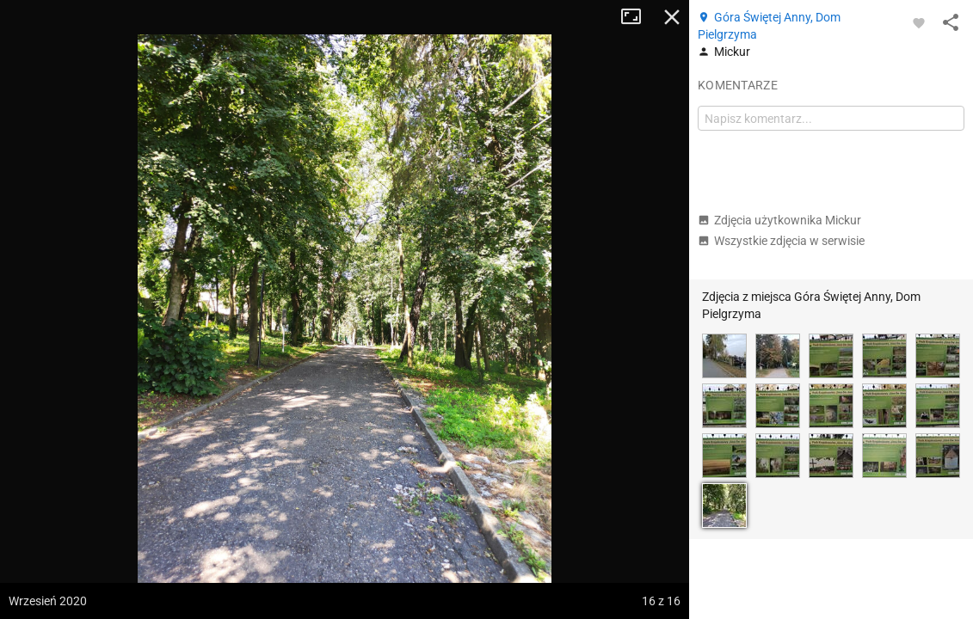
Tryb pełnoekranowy (637, 17)
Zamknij (672, 17)
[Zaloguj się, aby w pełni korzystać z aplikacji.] (919, 22)
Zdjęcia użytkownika (779, 220)
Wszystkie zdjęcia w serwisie (781, 241)
